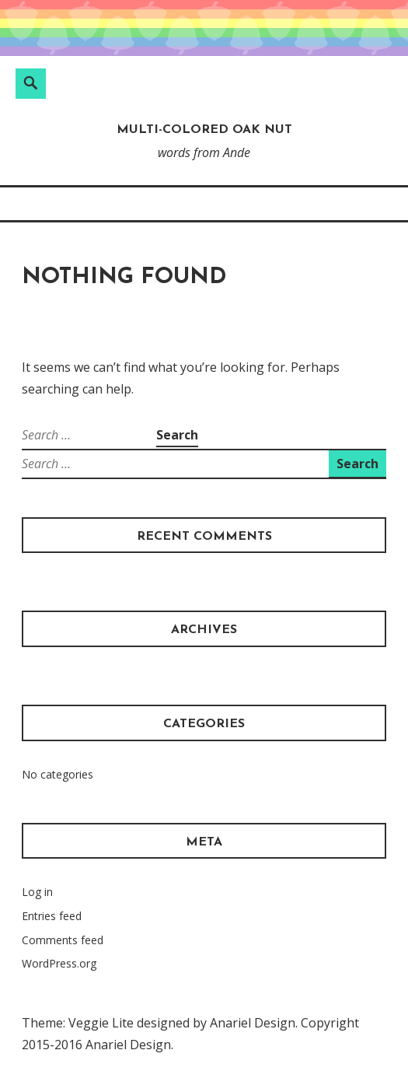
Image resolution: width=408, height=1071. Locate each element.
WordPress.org (59, 963)
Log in (37, 891)
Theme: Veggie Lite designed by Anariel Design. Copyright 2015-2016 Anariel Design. (190, 1033)
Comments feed (62, 940)
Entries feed (52, 915)
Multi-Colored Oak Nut (204, 130)
